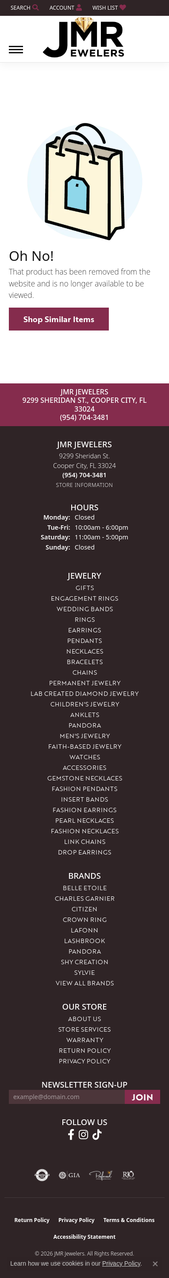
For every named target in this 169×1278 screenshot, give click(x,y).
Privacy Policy (84, 1061)
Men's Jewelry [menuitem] (85, 735)
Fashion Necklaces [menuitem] (85, 831)
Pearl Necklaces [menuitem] (84, 820)
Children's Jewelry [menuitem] (84, 704)
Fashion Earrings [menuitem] (84, 809)
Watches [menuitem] (84, 757)
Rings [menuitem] (85, 619)
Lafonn (84, 930)
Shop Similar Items (58, 319)
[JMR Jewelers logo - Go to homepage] (85, 37)
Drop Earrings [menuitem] (84, 852)
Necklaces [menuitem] (84, 651)
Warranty (84, 1039)
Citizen (84, 909)
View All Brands (85, 983)
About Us (84, 1018)
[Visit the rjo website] (128, 1175)
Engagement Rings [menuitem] (84, 598)
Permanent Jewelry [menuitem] (84, 682)
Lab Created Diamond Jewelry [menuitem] (84, 693)
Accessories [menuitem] (84, 767)
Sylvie (84, 972)
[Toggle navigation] (16, 54)
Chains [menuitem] (85, 672)
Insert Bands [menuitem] (84, 799)
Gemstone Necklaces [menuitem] (84, 778)
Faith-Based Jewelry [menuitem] (84, 746)
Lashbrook (84, 940)
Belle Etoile (85, 887)
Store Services (84, 1029)
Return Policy (85, 1050)
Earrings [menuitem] (84, 630)
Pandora (85, 951)
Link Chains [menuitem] (84, 841)
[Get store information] (84, 485)
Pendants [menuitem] (84, 640)
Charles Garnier (85, 898)
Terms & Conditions (129, 1220)
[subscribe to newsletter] (142, 1097)
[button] (24, 7)
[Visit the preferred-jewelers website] (101, 1175)
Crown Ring (85, 919)
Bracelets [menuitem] (85, 661)
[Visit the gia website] (69, 1175)
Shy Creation (84, 961)
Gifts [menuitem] (85, 587)
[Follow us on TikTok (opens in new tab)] (97, 1134)
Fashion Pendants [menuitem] (84, 788)
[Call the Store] (84, 475)
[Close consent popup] (155, 1264)
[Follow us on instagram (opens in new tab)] (83, 1134)
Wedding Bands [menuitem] (85, 608)
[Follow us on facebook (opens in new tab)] (71, 1134)
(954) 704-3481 (84, 417)
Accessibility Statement (84, 1237)
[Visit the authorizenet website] (42, 1175)
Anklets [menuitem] (84, 714)
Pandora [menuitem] (85, 725)
